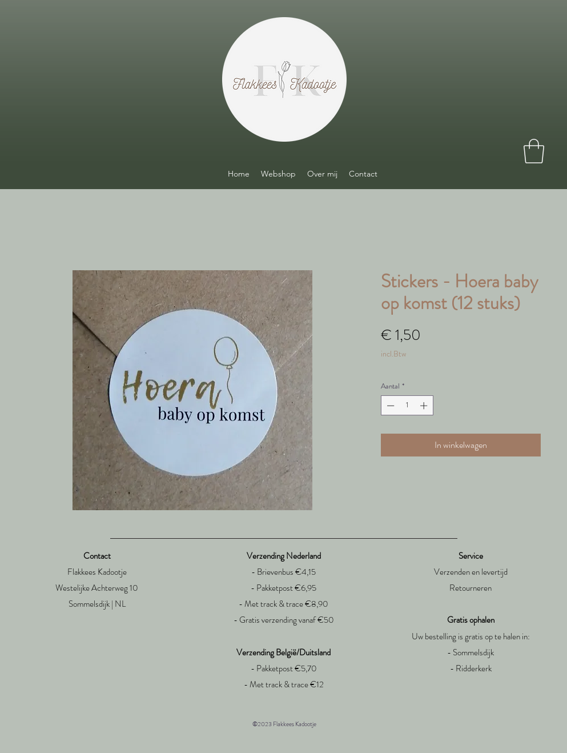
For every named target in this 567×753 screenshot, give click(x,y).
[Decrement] (389, 405)
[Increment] (425, 405)
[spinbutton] (407, 405)
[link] (534, 151)
